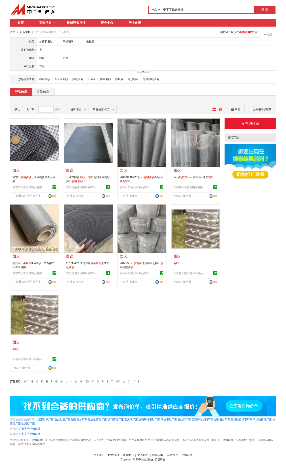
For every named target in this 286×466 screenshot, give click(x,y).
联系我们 (113, 454)
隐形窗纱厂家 (79, 419)
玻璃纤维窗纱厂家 (149, 419)
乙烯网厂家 (131, 419)
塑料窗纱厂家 (222, 419)
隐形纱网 (133, 79)
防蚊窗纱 (105, 79)
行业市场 (134, 23)
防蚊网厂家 (184, 419)
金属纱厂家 (28, 423)
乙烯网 (92, 79)
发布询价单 (250, 123)
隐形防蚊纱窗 (151, 79)
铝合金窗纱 (61, 79)
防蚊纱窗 (77, 79)
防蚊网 (119, 79)
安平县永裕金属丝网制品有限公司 (190, 273)
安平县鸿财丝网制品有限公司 (83, 273)
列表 (235, 109)
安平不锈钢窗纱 (30, 428)
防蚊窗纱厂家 (169, 419)
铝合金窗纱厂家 (97, 419)
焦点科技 (147, 459)
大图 (217, 109)
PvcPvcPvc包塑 (193, 177)
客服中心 (128, 454)
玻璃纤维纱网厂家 (202, 419)
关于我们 (99, 454)
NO (87, 381)
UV (118, 381)
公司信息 (43, 91)
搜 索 (265, 10)
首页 (21, 23)
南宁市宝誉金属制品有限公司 (29, 187)
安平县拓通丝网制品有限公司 (83, 187)
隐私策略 (157, 454)
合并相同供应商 (260, 109)
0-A (26, 381)
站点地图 (143, 454)
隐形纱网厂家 (46, 419)
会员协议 (172, 454)
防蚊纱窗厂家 (63, 419)
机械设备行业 (76, 23)
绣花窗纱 (44, 79)
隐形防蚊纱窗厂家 (241, 419)
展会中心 (107, 23)
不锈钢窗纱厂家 (262, 419)
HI (62, 381)
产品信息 (21, 91)
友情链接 (187, 454)
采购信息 (47, 23)
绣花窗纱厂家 (116, 419)
